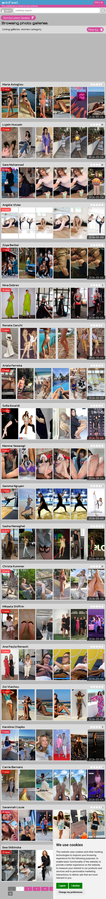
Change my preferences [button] (70, 892)
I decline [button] (75, 885)
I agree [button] (62, 885)
